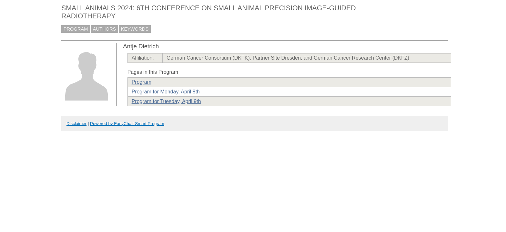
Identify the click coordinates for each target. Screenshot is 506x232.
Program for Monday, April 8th (166, 91)
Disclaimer (76, 123)
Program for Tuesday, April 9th (166, 101)
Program (141, 82)
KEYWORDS (135, 29)
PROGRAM (76, 29)
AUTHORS (104, 29)
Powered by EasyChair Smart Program (127, 123)
